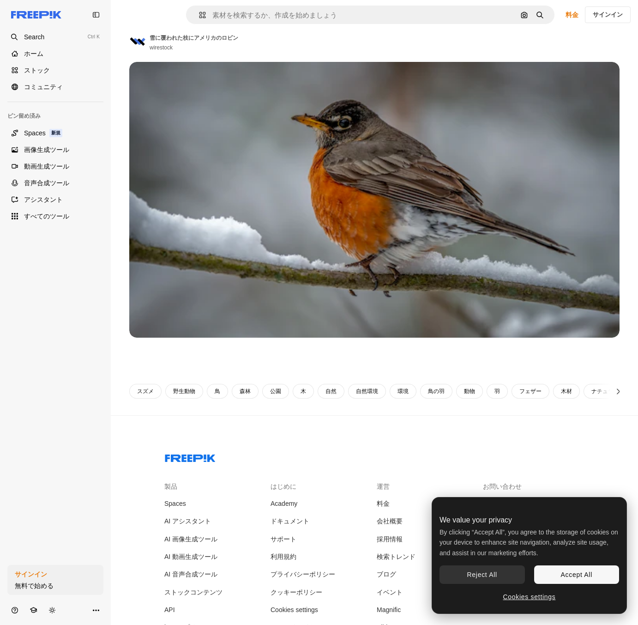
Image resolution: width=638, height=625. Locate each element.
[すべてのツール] (55, 216)
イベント (390, 592)
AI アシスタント (187, 521)
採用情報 (390, 539)
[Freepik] (36, 14)
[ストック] (55, 70)
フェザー (530, 391)
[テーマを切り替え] (52, 610)
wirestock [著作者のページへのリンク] (161, 47)
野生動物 (184, 391)
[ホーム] (55, 53)
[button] (198, 15)
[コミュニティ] (55, 86)
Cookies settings (294, 609)
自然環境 (367, 391)
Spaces (175, 503)
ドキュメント (290, 521)
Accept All (576, 574)
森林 (245, 391)
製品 (170, 486)
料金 (572, 14)
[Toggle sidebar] (96, 14)
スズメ (145, 391)
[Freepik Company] (190, 456)
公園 (275, 391)
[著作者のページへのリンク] (137, 41)
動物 (469, 391)
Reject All (482, 574)
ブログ (386, 574)
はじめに (283, 486)
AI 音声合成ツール (190, 574)
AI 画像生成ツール (190, 539)
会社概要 (390, 521)
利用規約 (283, 556)
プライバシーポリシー (303, 574)
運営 (383, 486)
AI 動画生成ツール (190, 556)
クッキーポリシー (296, 592)
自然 (331, 391)
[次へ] (618, 391)
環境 (403, 391)
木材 (566, 391)
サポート (283, 539)
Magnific (389, 609)
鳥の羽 (436, 391)
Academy (284, 503)
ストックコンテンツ (193, 592)
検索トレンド (396, 556)
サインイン (608, 14)
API (169, 609)
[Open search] (55, 37)
